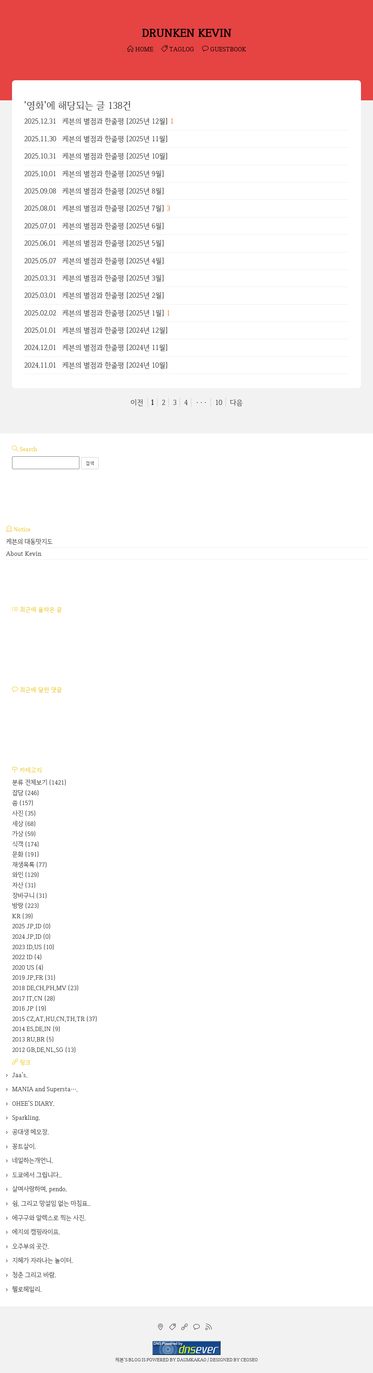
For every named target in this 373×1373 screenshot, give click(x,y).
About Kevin (23, 553)
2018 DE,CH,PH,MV (45, 988)
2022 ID (27, 957)
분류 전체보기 (39, 782)
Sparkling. (26, 1117)
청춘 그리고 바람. (34, 1275)
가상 (24, 834)
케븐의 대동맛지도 (29, 541)
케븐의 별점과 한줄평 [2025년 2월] (113, 295)
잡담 (25, 793)
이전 (136, 402)
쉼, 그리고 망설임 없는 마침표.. (51, 1203)
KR (22, 916)
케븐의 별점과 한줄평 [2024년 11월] (115, 347)
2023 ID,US (33, 947)
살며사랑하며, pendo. (39, 1189)
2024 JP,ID (31, 936)
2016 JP (29, 1008)
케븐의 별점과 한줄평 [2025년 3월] (113, 278)
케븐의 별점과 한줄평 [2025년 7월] (113, 208)
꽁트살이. (24, 1146)
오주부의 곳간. (30, 1246)
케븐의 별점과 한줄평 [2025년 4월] (113, 260)
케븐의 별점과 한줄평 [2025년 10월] (115, 156)
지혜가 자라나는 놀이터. (42, 1260)
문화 (25, 854)
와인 (25, 875)
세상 (24, 824)
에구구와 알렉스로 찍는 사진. (49, 1218)
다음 (236, 402)
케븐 (119, 1360)
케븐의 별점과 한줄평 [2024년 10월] (115, 365)
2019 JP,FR (34, 977)
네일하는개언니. (32, 1160)
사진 (24, 813)
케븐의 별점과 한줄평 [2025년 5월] (113, 243)
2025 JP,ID (31, 926)
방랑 (25, 905)
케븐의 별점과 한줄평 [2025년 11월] (115, 138)
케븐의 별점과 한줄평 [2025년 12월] (115, 121)
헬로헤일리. (27, 1289)
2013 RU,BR (33, 1039)
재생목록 (29, 864)
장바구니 (29, 895)
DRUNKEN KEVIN (186, 33)
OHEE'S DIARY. (33, 1103)
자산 (24, 885)
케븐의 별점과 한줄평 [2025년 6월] (113, 225)
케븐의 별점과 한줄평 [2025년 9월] (113, 173)
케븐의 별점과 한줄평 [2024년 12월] (115, 330)
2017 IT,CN (33, 998)
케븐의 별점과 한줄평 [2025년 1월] (113, 312)
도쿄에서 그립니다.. (37, 1175)
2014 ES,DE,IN (36, 1029)
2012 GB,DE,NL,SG (44, 1050)
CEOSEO (249, 1360)
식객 (25, 844)
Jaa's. (20, 1075)
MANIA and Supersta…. (45, 1089)
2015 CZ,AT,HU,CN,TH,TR (54, 1019)
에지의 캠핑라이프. (36, 1232)
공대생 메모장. (30, 1132)
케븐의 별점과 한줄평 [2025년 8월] (113, 190)
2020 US (28, 967)
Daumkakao (192, 1360)
